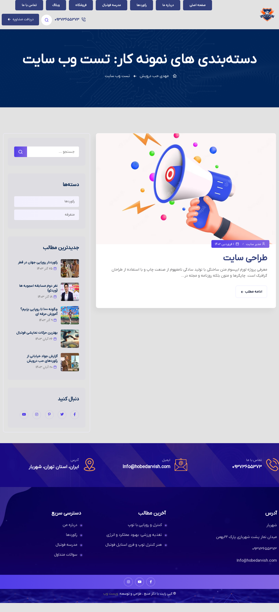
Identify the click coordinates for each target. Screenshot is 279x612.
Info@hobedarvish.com (145, 476)
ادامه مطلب (253, 301)
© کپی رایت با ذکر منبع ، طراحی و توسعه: (147, 603)
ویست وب (110, 603)
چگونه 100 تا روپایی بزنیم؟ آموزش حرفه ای (39, 320)
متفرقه (70, 224)
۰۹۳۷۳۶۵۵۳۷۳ (29, 9)
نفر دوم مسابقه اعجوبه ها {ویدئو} (38, 297)
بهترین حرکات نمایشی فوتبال (37, 342)
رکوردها (69, 210)
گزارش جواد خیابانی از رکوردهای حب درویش (42, 367)
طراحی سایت (245, 267)
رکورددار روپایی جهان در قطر (38, 271)
